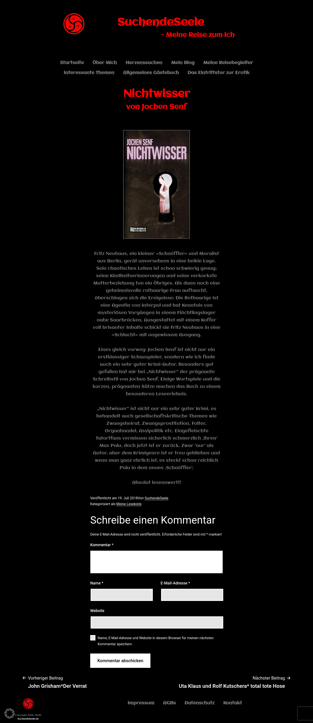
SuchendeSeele (160, 22)
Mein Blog (183, 63)
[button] (9, 713)
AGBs (169, 703)
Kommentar (101, 545)
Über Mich (105, 63)
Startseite (72, 63)
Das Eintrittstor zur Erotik (219, 73)
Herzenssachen (144, 63)
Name (96, 583)
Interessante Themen (89, 73)
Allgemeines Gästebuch (151, 73)
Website (97, 610)
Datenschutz (200, 703)
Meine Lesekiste (128, 504)
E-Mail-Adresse (175, 583)
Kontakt (232, 703)
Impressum (141, 703)
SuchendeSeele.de (28, 719)
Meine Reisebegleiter (228, 63)
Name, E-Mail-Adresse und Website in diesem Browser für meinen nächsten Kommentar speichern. (155, 641)
